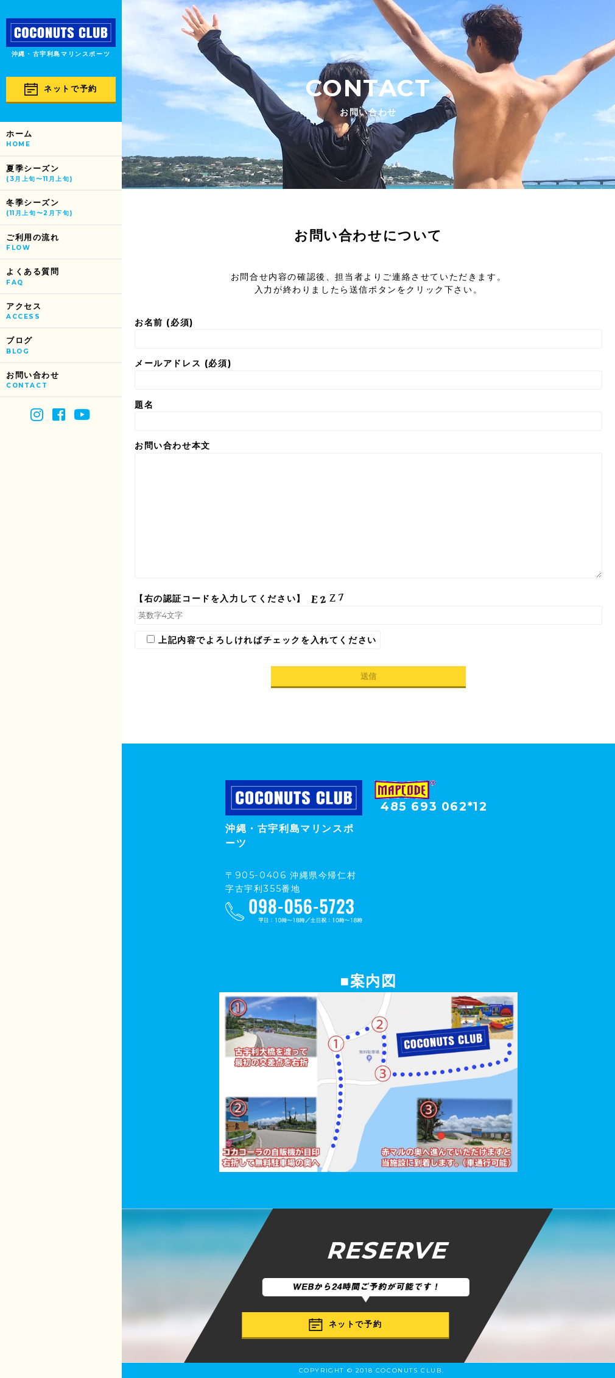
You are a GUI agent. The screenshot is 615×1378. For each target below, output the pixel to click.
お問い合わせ (64, 381)
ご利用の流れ (64, 243)
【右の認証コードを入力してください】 (368, 609)
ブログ (64, 346)
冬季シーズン (64, 208)
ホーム (64, 139)
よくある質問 (64, 277)
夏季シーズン (64, 174)
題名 (368, 415)
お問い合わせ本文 (368, 511)
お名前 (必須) (368, 333)
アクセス (64, 312)
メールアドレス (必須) (368, 373)
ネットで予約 (60, 89)
